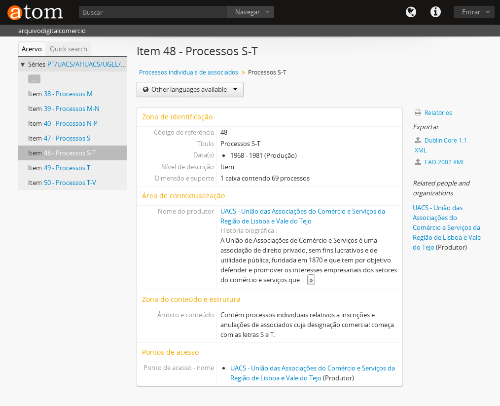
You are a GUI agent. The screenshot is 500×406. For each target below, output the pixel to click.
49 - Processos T (67, 167)
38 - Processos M (68, 93)
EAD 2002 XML (440, 162)
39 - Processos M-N (72, 108)
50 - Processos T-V (70, 182)
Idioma (410, 12)
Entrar (471, 11)
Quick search (68, 48)
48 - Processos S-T (70, 152)
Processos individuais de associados (188, 72)
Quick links (435, 12)
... (34, 78)
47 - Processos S (67, 138)
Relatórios (433, 113)
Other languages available (193, 89)
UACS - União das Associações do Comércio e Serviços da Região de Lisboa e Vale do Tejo (447, 227)
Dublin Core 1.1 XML (441, 145)
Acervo (32, 48)
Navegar (247, 11)
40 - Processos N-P (71, 123)
